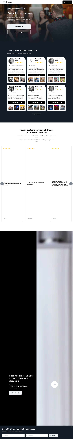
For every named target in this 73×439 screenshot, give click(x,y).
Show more (36, 115)
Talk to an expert (19, 32)
